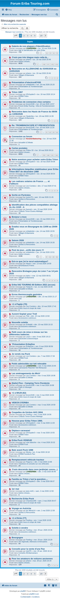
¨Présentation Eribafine (23, 344)
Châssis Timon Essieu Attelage (30, 211)
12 (47, 53)
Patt (27, 316)
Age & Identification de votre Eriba (31, 50)
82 (50, 257)
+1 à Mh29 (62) (19, 393)
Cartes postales (19, 148)
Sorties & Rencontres (26, 199)
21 (47, 132)
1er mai (15, 489)
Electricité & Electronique (28, 338)
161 (52, 155)
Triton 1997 (17, 92)
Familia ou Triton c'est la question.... (30, 479)
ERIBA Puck (23, 358)
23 (53, 132)
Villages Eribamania (26, 75)
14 (53, 53)
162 (56, 155)
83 (53, 257)
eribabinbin (30, 85)
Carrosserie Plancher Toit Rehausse (32, 368)
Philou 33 (29, 150)
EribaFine (30, 346)
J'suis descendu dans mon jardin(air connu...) (35, 469)
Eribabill (29, 324)
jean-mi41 (30, 491)
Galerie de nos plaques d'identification (31, 46)
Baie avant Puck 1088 (22, 450)
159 (44, 155)
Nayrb (28, 264)
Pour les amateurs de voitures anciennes (32, 558)
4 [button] (31, 35)
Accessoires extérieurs (27, 318)
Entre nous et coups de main (29, 308)
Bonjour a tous (19, 217)
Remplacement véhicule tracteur (28, 459)
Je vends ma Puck (21, 354)
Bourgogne (17, 537)
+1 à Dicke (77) (19, 518)
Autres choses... (24, 61)
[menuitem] (8, 10)
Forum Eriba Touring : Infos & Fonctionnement (36, 106)
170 (44, 64)
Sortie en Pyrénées (21, 195)
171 (48, 64)
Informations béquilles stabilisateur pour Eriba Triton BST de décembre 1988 (33, 170)
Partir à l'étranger (25, 387)
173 (56, 64)
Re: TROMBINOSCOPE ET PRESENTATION (33, 125)
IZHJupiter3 (30, 94)
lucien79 (29, 197)
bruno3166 (30, 104)
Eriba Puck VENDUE (22, 440)
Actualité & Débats (25, 142)
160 (48, 155)
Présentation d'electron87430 (26, 82)
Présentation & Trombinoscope (30, 86)
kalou (28, 276)
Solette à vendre (20, 528)
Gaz (20, 298)
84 (57, 257)
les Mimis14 (30, 510)
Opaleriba (30, 116)
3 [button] (27, 35)
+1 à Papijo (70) (19, 304)
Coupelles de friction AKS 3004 (27, 412)
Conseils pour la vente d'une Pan (28, 549)
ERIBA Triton (23, 96)
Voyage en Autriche (21, 508)
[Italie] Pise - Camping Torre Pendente (31, 383)
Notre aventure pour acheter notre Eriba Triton (35, 159)
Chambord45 (31, 501)
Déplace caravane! (21, 430)
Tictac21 (29, 287)
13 (50, 53)
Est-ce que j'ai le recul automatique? (30, 261)
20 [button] (41, 35)
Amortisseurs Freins (26, 265)
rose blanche (31, 442)
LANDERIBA (31, 48)
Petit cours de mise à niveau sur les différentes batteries (28, 333)
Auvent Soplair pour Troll (24, 314)
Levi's (28, 337)
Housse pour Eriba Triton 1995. (27, 421)
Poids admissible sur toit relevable (29, 363)
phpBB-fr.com (34, 594)
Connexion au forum (22, 136)
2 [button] (23, 35)
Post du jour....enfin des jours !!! (28, 250)
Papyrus (29, 462)
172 (52, 64)
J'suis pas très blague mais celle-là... (30, 57)
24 (57, 132)
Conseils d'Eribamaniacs (28, 553)
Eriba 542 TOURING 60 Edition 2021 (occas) (33, 284)
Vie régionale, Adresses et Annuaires (32, 542)
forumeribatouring (33, 139)
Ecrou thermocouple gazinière (27, 294)
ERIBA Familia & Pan (26, 454)
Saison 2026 (18, 240)
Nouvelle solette (20, 322)
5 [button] (34, 35)
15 (57, 53)
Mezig (28, 452)
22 (50, 132)
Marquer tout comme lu (14, 32)
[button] (15, 35)
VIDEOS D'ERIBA (20, 402)
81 (47, 257)
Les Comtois (31, 186)
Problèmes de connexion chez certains (31, 102)
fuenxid (29, 209)
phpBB (22, 591)
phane (28, 59)
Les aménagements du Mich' (26, 373)
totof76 (29, 551)
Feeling (29, 414)
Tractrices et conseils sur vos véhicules (33, 464)
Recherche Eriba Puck (23, 498)
